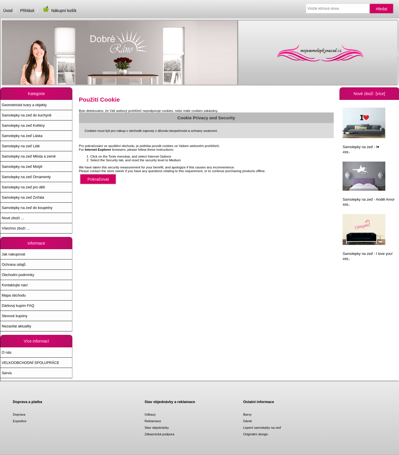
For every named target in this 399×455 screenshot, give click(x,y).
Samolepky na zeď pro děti (23, 187)
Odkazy (150, 414)
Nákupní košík (59, 10)
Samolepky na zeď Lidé (21, 146)
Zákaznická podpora (159, 434)
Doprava (19, 414)
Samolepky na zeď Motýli (22, 166)
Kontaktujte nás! (15, 285)
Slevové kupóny (14, 316)
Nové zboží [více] (369, 93)
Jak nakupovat (13, 254)
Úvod (7, 10)
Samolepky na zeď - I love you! (367, 235)
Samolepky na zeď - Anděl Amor (368, 182)
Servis (7, 373)
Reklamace (152, 421)
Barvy (247, 414)
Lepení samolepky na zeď (262, 427)
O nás (6, 352)
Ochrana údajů (14, 264)
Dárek (247, 421)
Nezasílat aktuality (16, 326)
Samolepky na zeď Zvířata (23, 197)
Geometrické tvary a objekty (24, 105)
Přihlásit (27, 10)
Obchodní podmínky (18, 275)
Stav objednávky (156, 427)
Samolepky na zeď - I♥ (364, 128)
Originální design (255, 434)
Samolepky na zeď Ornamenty (26, 177)
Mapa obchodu (14, 295)
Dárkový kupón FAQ (18, 305)
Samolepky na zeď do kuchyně (26, 115)
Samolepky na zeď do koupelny (27, 208)
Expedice (20, 421)
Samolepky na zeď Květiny (23, 125)
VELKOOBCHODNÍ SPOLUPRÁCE (30, 363)
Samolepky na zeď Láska (22, 136)
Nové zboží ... (13, 218)
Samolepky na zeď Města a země (29, 156)
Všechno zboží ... (16, 228)
